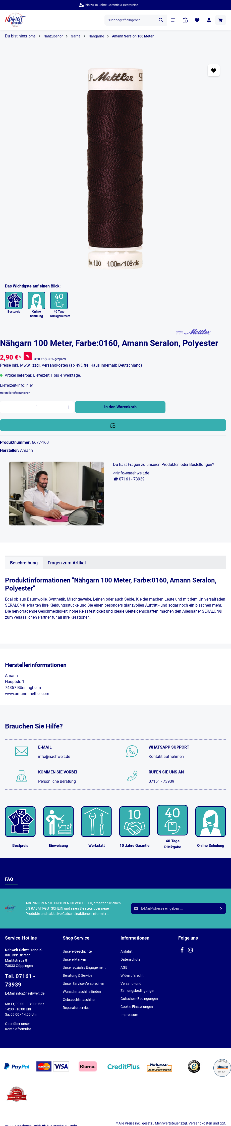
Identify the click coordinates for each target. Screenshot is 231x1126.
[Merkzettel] (197, 20)
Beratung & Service (77, 975)
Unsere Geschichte (77, 951)
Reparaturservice (76, 1008)
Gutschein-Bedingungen (139, 999)
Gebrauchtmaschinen (79, 1000)
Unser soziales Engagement (84, 967)
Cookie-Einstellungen (137, 1007)
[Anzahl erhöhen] (69, 407)
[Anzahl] (37, 407)
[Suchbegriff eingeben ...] (129, 20)
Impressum (129, 1015)
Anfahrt (127, 951)
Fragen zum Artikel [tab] (67, 562)
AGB (124, 967)
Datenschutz (130, 959)
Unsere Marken (74, 959)
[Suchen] (161, 20)
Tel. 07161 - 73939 (20, 980)
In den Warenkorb (120, 407)
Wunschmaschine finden (82, 992)
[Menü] (173, 20)
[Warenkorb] (220, 20)
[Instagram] (190, 952)
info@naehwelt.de (54, 756)
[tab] (24, 563)
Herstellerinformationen (15, 393)
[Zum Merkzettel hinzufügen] (214, 70)
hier (29, 385)
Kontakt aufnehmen (166, 756)
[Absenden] (221, 908)
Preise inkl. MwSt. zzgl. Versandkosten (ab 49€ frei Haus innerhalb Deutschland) (71, 365)
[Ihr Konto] (208, 20)
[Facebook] (182, 952)
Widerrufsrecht (132, 975)
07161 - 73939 (161, 781)
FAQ (9, 879)
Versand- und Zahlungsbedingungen (138, 987)
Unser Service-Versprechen (83, 984)
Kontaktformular (18, 1029)
